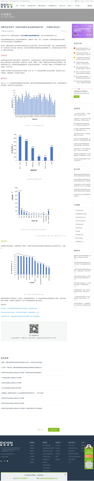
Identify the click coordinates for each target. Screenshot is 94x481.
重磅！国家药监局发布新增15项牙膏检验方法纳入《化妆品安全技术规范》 (22, 362)
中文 (78, 1)
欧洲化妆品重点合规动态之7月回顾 (11, 383)
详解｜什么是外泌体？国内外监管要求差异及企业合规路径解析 (83, 72)
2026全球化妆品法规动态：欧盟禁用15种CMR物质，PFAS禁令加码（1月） (83, 49)
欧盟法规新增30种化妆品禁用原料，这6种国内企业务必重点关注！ (82, 124)
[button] (90, 36)
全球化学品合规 (79, 210)
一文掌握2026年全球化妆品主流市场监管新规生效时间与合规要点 (83, 58)
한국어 (91, 1)
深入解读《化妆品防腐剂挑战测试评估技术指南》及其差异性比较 (19, 308)
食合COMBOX (71, 459)
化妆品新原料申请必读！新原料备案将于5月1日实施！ (82, 134)
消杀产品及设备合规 (80, 220)
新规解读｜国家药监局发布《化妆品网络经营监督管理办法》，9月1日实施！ (23, 393)
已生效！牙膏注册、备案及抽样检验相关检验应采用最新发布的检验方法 (22, 367)
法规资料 (57, 448)
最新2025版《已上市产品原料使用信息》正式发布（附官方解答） (82, 149)
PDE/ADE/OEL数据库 (73, 453)
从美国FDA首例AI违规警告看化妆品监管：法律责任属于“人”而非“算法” (82, 270)
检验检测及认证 (53, 6)
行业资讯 (6, 17)
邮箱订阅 (40, 429)
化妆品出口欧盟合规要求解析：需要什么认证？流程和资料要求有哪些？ (82, 139)
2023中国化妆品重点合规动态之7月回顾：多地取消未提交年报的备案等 (22, 372)
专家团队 (32, 448)
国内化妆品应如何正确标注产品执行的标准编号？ (82, 159)
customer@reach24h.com (48, 478)
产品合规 (23, 6)
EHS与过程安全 (42, 6)
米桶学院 (57, 459)
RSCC (69, 462)
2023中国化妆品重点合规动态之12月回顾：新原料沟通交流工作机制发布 (22, 408)
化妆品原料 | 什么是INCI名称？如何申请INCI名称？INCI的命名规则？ (82, 119)
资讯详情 (12, 17)
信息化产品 (62, 6)
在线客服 (89, 456)
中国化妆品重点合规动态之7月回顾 (11, 377)
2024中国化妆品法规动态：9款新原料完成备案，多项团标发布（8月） (20, 312)
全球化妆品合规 (79, 224)
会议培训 (57, 453)
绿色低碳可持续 (31, 6)
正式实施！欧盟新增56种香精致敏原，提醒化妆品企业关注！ (82, 129)
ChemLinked (71, 445)
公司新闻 (32, 456)
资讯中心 (70, 6)
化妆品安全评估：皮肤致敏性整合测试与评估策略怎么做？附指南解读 (20, 316)
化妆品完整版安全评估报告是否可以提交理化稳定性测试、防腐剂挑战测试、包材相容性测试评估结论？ (82, 180)
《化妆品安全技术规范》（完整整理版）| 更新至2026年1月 (82, 114)
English (82, 1)
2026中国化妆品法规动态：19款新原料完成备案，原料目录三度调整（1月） (83, 53)
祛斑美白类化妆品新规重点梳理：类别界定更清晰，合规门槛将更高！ (82, 144)
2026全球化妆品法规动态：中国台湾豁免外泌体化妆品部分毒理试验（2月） (83, 77)
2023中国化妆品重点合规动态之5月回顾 (13, 398)
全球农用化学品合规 (80, 217)
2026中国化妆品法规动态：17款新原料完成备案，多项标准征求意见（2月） (83, 67)
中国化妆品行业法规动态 (7, 31)
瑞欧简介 (32, 445)
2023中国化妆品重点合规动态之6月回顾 (13, 403)
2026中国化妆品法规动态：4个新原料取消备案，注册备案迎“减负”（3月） (82, 283)
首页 (17, 5)
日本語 (87, 1)
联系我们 (32, 462)
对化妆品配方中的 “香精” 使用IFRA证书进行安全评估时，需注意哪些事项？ (82, 185)
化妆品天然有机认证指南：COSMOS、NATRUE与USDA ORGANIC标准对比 (83, 63)
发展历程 (32, 451)
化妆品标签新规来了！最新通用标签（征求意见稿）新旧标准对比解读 (82, 304)
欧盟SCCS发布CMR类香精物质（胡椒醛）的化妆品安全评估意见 (82, 256)
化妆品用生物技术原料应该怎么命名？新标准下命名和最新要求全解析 (82, 263)
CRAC (56, 456)
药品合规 (78, 231)
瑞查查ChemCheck (72, 448)
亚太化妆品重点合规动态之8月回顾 (11, 388)
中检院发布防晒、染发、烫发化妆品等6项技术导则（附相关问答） (82, 290)
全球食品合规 (79, 227)
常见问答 (57, 451)
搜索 (90, 6)
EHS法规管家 (71, 451)
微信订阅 (54, 429)
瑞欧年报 (32, 453)
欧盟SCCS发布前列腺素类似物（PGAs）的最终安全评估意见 (83, 82)
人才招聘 (32, 459)
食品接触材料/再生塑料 (81, 214)
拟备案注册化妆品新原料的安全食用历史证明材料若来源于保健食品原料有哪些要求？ (82, 190)
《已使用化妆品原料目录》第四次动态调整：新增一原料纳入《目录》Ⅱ (82, 297)
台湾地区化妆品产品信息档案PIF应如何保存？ (82, 195)
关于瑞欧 (78, 6)
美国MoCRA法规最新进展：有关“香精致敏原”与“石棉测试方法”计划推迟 (82, 154)
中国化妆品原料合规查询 (74, 456)
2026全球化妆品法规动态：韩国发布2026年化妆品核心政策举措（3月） (82, 277)
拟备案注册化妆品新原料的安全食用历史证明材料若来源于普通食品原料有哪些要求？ (82, 175)
